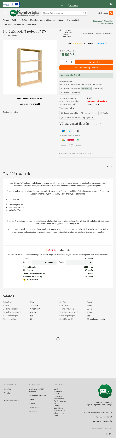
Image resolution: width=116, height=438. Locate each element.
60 (31, 316)
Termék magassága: (69, 312)
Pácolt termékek (60, 401)
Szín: (62, 302)
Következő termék (104, 33)
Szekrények (58, 391)
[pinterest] (111, 166)
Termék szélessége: (12, 312)
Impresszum (33, 411)
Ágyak (56, 389)
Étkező (56, 406)
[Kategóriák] (5, 13)
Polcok (65, 34)
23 (31, 319)
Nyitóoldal (7, 389)
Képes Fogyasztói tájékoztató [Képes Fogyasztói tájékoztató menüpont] (42, 20)
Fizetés (31, 399)
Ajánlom (105, 113)
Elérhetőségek (34, 407)
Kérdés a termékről (70, 117)
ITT (86, 153)
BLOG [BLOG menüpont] (24, 20)
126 (88, 316)
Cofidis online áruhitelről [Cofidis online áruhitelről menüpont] (13, 24)
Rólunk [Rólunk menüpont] (6, 20)
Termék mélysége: (68, 309)
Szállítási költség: (68, 98)
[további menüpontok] (18, 20)
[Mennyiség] (67, 62)
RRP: (67, 51)
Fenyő (89, 302)
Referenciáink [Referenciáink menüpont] (73, 20)
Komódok (57, 394)
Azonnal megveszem (86, 67)
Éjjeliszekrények (60, 410)
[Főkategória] (60, 31)
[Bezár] (111, 4)
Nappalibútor (58, 408)
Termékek (7, 393)
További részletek (11, 112)
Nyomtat (88, 117)
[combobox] (64, 13)
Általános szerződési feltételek (36, 390)
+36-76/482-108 (107, 23)
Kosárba (94, 62)
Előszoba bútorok (60, 413)
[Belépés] (103, 13)
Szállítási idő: (66, 319)
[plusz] (72, 62)
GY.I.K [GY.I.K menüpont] (14, 20)
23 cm (89, 309)
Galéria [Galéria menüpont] (61, 20)
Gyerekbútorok (59, 399)
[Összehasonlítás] (69, 113)
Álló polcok (67, 36)
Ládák (56, 415)
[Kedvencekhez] (89, 113)
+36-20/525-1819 (73, 5)
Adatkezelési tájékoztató (38, 395)
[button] (86, 43)
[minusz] (62, 62)
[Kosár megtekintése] (111, 13)
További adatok (66, 108)
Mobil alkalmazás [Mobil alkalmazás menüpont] (34, 24)
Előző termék (87, 33)
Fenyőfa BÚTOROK (68, 31)
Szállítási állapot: (67, 104)
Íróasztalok (58, 396)
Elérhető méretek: (65, 81)
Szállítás (32, 403)
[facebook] (107, 166)
